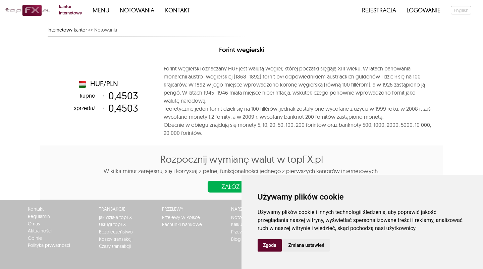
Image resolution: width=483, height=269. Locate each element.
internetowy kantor (67, 30)
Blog (236, 239)
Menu (101, 10)
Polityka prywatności (49, 245)
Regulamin (39, 216)
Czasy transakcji (115, 246)
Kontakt (177, 10)
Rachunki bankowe (182, 224)
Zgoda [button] (269, 245)
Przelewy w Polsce (181, 217)
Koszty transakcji (115, 239)
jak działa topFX (115, 217)
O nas (34, 224)
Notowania (137, 10)
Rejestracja (379, 10)
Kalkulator (241, 224)
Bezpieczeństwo (116, 232)
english (461, 10)
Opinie (35, 238)
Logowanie (423, 10)
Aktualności (40, 231)
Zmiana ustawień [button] (306, 245)
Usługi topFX (112, 224)
